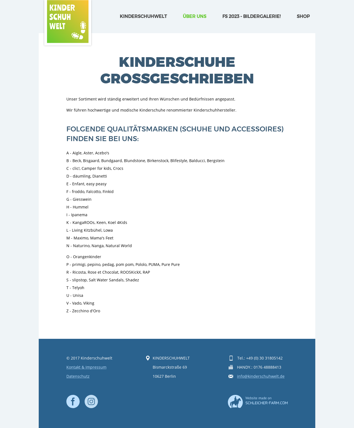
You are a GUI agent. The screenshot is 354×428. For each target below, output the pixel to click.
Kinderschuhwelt (143, 16)
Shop (303, 16)
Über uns (194, 16)
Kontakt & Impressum (86, 367)
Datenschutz (78, 376)
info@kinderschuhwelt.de (261, 376)
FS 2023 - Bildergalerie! (251, 16)
